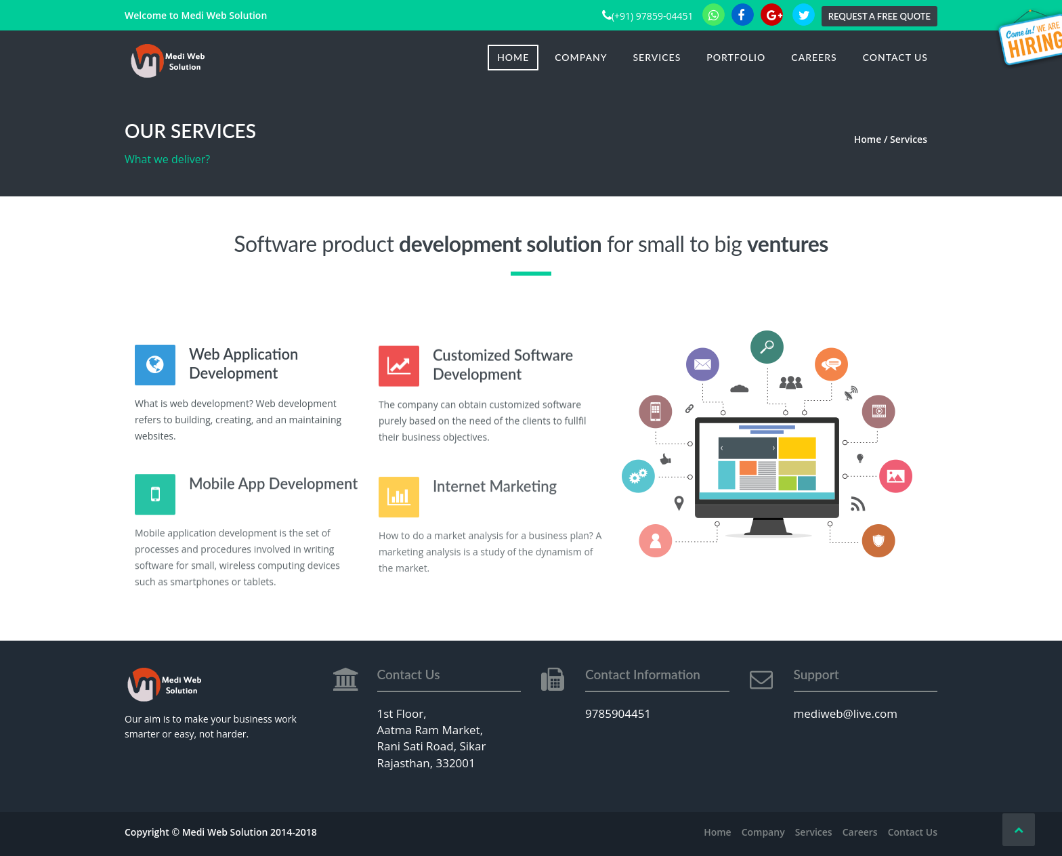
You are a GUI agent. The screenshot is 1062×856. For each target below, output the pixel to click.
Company (581, 57)
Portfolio (735, 57)
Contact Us (895, 57)
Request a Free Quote (879, 16)
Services (657, 57)
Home (513, 57)
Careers (813, 57)
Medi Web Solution (224, 15)
